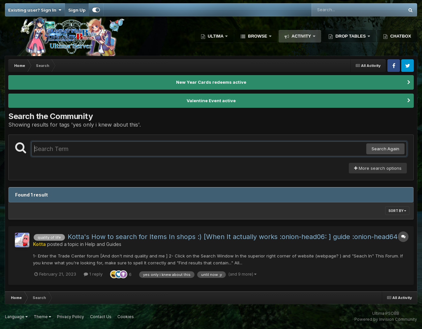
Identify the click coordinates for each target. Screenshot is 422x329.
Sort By (397, 211)
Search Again (385, 148)
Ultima (216, 36)
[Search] (340, 9)
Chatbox (400, 36)
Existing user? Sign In (34, 9)
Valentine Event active (211, 100)
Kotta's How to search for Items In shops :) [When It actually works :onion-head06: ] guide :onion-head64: (234, 237)
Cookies (125, 316)
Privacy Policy (70, 316)
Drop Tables (350, 36)
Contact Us (100, 316)
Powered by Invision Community (385, 319)
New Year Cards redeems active (211, 82)
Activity (301, 36)
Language (16, 316)
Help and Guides (103, 244)
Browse (257, 36)
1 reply (93, 274)
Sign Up (76, 10)
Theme (42, 316)
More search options (378, 168)
